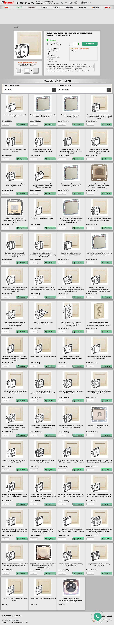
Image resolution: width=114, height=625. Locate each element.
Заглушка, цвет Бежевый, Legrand (42, 218)
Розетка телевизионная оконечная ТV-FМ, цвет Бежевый (71, 392)
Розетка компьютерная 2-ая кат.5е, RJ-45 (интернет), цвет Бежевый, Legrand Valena (43, 496)
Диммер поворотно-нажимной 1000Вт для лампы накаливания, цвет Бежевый (99, 531)
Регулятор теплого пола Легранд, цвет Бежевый (99, 565)
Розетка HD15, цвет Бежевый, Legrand (43, 598)
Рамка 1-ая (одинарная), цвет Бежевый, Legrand (71, 116)
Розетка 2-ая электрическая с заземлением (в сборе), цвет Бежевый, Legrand (71, 324)
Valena (73, 51)
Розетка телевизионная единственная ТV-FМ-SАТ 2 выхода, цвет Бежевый (71, 600)
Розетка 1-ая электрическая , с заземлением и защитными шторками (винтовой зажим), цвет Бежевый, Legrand (99, 290)
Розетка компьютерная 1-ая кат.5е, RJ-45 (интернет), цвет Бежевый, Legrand (71, 461)
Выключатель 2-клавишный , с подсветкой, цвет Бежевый (43, 150)
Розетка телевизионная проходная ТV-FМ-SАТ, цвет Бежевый (71, 426)
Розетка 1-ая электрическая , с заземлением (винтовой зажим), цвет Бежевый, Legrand (71, 289)
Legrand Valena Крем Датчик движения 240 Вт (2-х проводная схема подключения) (99, 185)
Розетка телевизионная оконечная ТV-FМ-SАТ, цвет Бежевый (43, 426)
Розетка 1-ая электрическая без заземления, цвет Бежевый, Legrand (43, 288)
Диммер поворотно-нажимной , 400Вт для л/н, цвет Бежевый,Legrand (15, 565)
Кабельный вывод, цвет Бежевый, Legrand (14, 116)
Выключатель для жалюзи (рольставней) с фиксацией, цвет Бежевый (71, 151)
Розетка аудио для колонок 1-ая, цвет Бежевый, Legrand (14, 461)
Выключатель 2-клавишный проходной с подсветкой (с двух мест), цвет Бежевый (43, 255)
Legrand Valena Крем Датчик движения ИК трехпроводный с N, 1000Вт (14, 220)
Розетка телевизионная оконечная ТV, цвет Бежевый (99, 357)
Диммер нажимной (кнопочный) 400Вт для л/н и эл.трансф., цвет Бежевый (43, 531)
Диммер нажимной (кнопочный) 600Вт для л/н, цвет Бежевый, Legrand (71, 530)
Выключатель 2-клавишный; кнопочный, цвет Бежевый (71, 254)
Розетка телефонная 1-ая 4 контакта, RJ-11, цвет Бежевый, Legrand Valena (99, 495)
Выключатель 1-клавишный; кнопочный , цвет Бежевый (71, 185)
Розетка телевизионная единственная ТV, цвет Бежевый (71, 357)
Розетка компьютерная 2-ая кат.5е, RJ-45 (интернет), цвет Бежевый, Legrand (14, 495)
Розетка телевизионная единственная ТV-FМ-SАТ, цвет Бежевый (14, 427)
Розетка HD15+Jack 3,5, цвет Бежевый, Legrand (14, 599)
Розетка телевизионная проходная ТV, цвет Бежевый (14, 392)
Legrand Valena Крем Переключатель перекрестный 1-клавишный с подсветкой (14, 289)
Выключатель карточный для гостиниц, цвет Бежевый (15, 185)
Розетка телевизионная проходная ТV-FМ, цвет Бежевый (99, 392)
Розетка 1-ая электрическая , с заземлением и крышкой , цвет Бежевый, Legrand (14, 324)
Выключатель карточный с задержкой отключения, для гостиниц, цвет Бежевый (43, 185)
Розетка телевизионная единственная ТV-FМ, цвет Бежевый (43, 392)
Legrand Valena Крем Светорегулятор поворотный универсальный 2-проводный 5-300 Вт (42, 565)
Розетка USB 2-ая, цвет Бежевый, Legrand (99, 426)
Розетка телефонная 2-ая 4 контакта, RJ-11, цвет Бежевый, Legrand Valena (14, 530)
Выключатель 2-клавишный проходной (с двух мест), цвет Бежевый (15, 255)
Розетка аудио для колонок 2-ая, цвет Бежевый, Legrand (43, 461)
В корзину (90, 44)
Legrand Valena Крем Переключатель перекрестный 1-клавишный (99, 254)
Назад (16, 27)
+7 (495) (25, 3)
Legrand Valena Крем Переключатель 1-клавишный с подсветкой (99, 219)
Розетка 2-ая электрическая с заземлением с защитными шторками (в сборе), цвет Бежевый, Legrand (99, 324)
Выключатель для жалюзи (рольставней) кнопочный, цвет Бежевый (99, 151)
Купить (21, 124)
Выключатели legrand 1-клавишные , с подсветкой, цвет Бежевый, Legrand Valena (99, 116)
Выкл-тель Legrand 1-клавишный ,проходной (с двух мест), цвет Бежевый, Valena (71, 220)
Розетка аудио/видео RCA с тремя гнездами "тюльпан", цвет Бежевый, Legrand (14, 358)
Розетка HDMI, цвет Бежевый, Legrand (43, 357)
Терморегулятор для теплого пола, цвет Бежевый (71, 565)
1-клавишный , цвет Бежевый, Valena (43, 116)
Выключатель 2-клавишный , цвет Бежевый (14, 150)
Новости (109, 616)
